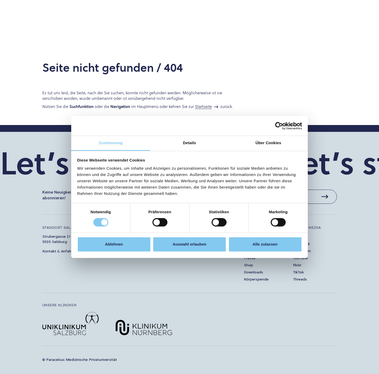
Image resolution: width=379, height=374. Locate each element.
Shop (248, 265)
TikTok (298, 272)
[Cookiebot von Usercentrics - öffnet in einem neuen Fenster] (279, 126)
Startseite (203, 106)
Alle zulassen (265, 244)
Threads (300, 280)
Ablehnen (114, 244)
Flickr (297, 265)
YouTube (300, 258)
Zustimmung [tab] (111, 143)
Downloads (253, 272)
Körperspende (256, 280)
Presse (249, 258)
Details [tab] (189, 143)
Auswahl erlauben (189, 244)
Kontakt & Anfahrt (58, 251)
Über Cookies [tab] (268, 143)
